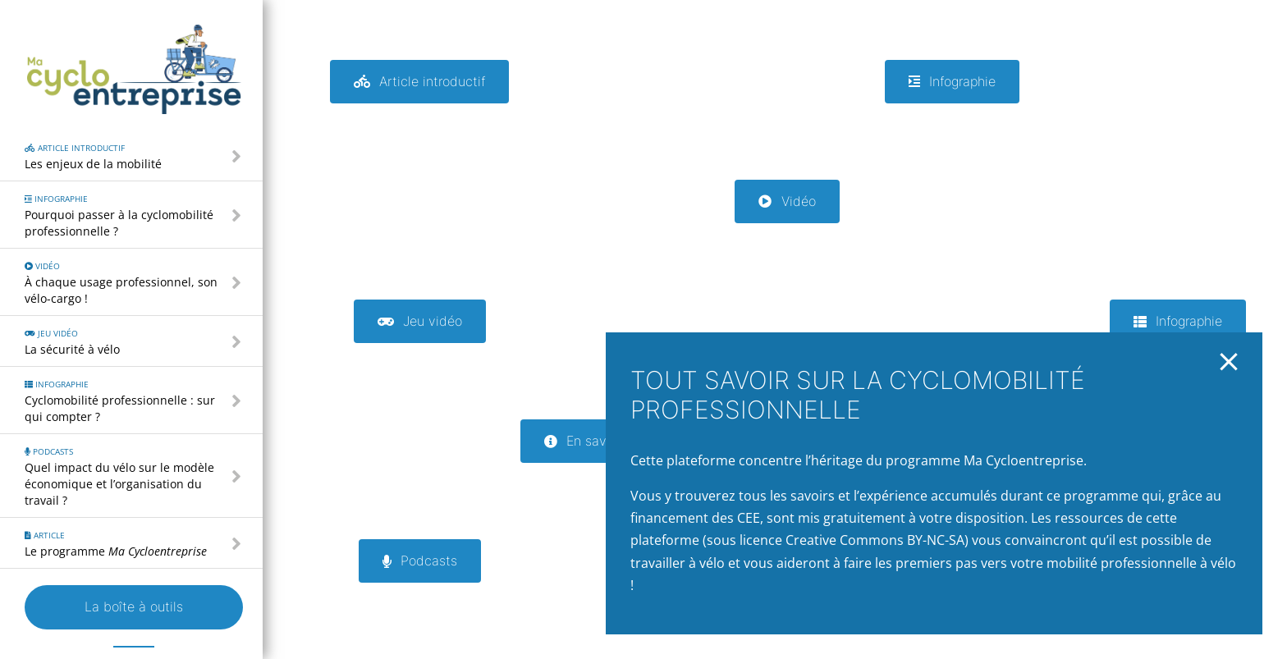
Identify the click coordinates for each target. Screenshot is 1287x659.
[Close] (1228, 362)
